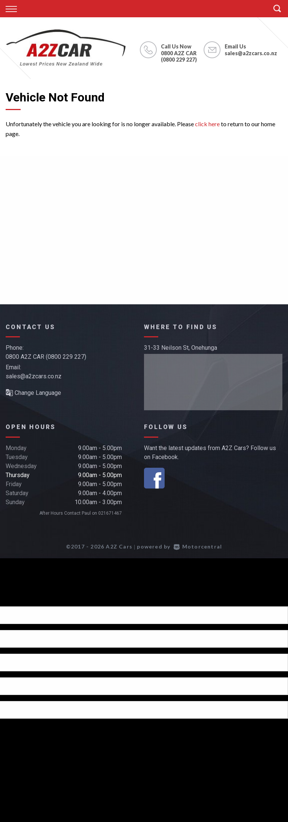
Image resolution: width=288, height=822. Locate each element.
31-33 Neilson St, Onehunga (180, 347)
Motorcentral (198, 546)
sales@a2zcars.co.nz (251, 53)
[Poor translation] (18, 600)
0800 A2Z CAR (178, 53)
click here (207, 123)
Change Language (33, 392)
